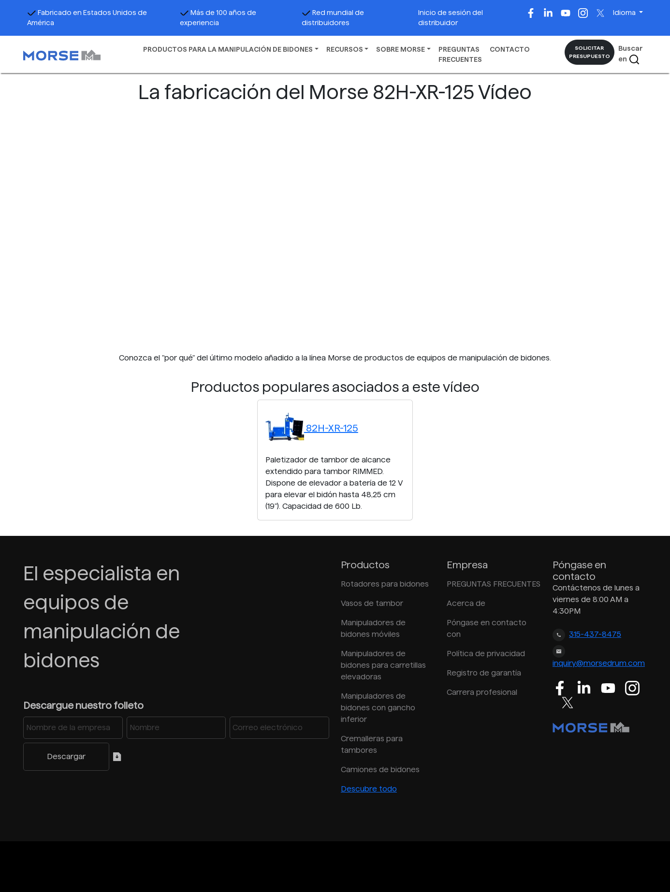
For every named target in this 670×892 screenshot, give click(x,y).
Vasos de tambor (372, 603)
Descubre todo (369, 789)
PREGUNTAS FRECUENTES (460, 54)
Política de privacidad (486, 653)
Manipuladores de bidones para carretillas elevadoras (383, 665)
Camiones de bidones (380, 769)
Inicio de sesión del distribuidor (450, 18)
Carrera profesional (482, 692)
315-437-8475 (595, 634)
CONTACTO (510, 49)
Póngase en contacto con (486, 628)
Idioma (625, 12)
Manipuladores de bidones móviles (373, 628)
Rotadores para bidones (385, 584)
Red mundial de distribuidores (333, 18)
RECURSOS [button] (344, 49)
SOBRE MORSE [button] (400, 49)
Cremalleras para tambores (372, 744)
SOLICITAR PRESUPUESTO (589, 52)
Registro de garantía (484, 673)
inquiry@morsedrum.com (599, 663)
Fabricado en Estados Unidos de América (87, 18)
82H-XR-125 (311, 428)
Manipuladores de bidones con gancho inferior (378, 707)
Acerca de (466, 603)
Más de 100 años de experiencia (218, 18)
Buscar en (630, 54)
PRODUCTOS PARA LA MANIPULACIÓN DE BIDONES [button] (228, 49)
